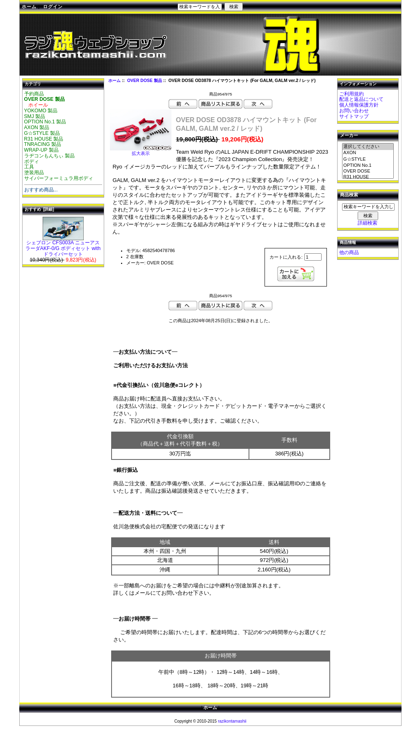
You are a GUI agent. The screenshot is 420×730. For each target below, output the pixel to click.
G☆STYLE (367, 159)
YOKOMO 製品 (41, 111)
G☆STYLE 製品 (42, 133)
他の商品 (349, 252)
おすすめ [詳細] (39, 209)
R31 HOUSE (367, 177)
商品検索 (349, 195)
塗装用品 (34, 172)
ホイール (36, 105)
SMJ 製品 (35, 116)
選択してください (367, 146)
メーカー (349, 135)
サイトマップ (354, 116)
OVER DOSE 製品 (144, 80)
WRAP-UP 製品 (41, 150)
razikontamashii (232, 721)
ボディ (31, 161)
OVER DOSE (367, 171)
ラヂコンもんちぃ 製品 (49, 156)
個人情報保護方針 (359, 105)
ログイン (53, 6)
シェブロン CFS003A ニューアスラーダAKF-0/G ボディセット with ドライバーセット (62, 246)
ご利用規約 (351, 94)
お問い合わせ (354, 111)
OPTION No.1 (367, 165)
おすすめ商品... (41, 190)
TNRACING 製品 (43, 144)
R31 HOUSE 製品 (44, 139)
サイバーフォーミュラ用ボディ (58, 178)
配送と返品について (361, 99)
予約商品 (34, 94)
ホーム (29, 6)
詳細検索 (367, 223)
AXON (367, 153)
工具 (29, 167)
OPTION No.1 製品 (45, 122)
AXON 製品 (37, 127)
